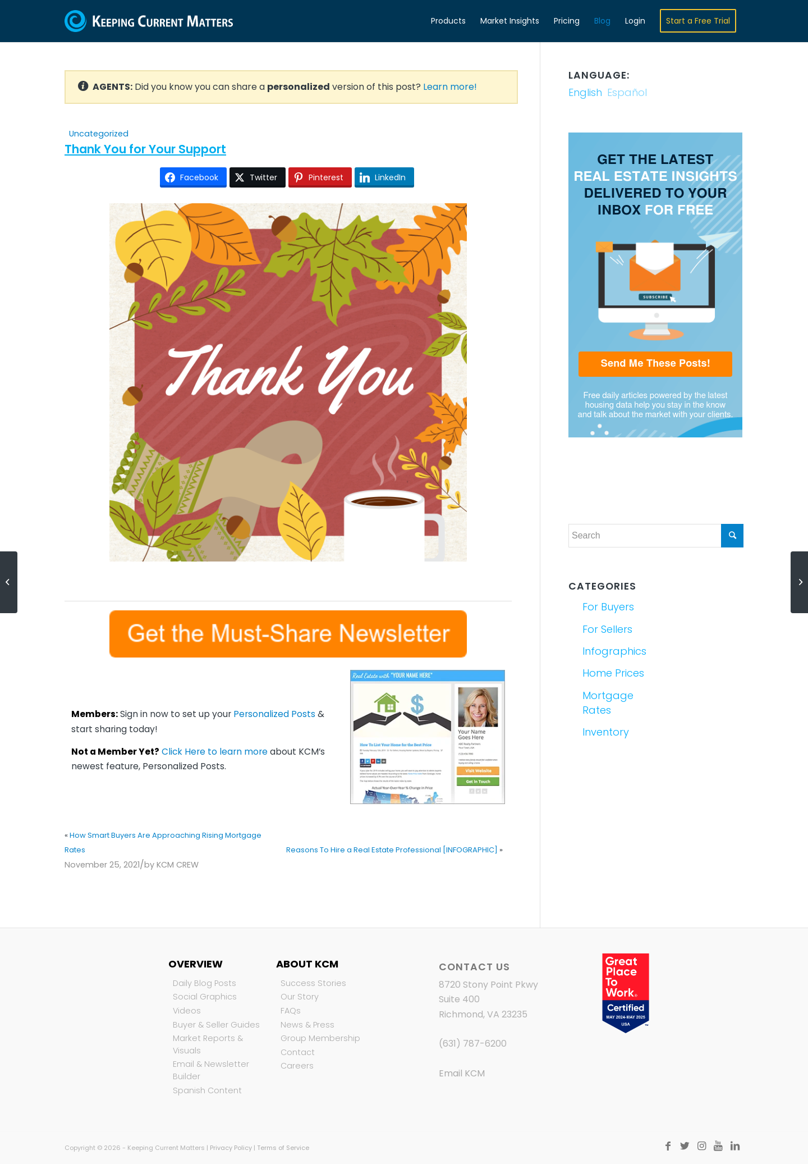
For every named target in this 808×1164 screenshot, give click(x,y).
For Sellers (607, 629)
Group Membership (320, 1038)
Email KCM (462, 1073)
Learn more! (450, 86)
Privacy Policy (231, 1147)
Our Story (300, 996)
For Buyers (608, 607)
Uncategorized (98, 133)
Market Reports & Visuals (208, 1044)
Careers (297, 1065)
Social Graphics (205, 996)
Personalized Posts (274, 714)
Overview (195, 964)
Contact (298, 1052)
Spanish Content (207, 1090)
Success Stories (313, 983)
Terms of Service (283, 1147)
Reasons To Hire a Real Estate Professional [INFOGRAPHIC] (392, 850)
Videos (187, 1010)
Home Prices (613, 673)
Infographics (614, 651)
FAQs (291, 1010)
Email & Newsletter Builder (211, 1070)
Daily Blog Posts (204, 983)
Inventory (605, 732)
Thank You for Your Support (145, 149)
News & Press (307, 1024)
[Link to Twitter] (684, 1146)
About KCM (307, 964)
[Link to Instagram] (701, 1146)
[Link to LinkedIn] (735, 1146)
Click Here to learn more (215, 751)
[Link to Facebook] (667, 1146)
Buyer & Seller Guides (216, 1024)
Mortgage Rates (607, 702)
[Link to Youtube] (718, 1146)
